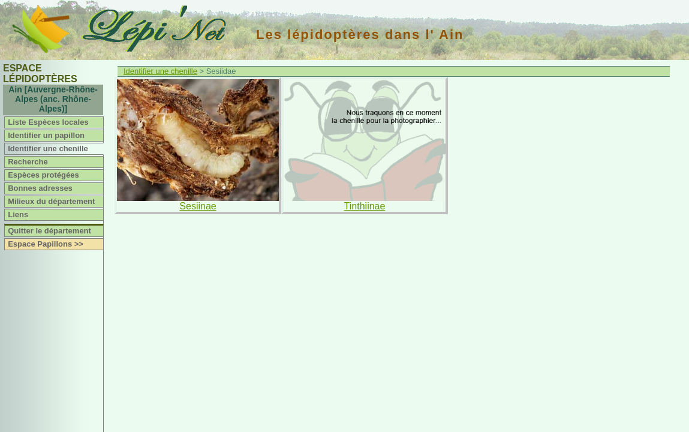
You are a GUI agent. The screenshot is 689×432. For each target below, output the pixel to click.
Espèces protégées (43, 174)
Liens (18, 214)
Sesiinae (197, 206)
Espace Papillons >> (45, 243)
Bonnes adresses (40, 188)
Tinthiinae (365, 206)
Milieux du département (51, 201)
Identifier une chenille (48, 148)
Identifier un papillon (46, 135)
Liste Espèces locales (48, 122)
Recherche (27, 161)
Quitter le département (49, 230)
